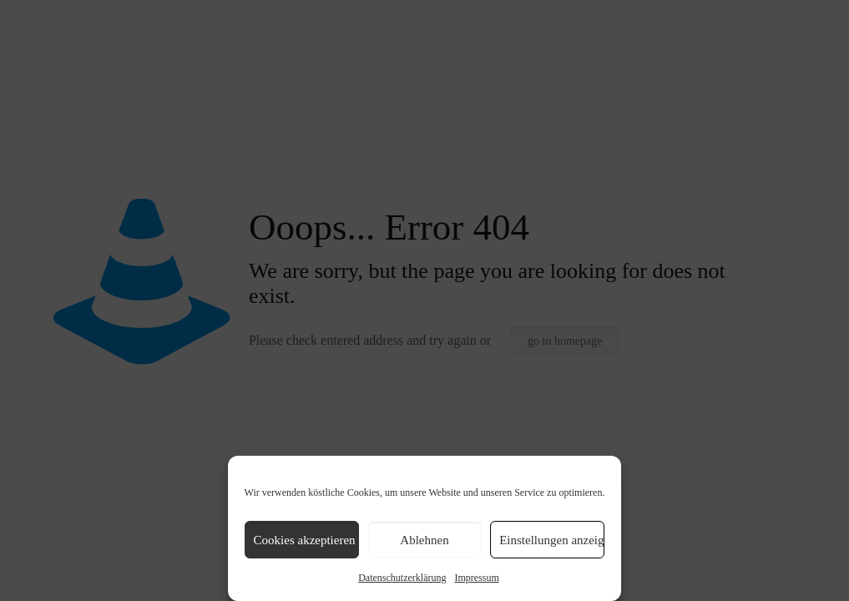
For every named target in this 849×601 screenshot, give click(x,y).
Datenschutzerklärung (402, 577)
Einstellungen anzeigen (551, 540)
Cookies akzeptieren (305, 540)
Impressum (476, 577)
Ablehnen (424, 540)
